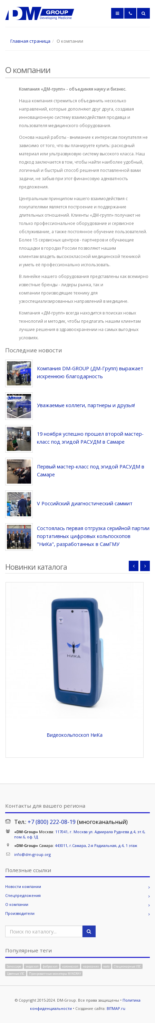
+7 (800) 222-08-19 (52, 822)
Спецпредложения (23, 895)
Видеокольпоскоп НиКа (75, 735)
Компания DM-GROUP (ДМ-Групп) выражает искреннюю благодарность (90, 372)
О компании (16, 904)
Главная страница (30, 41)
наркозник (91, 966)
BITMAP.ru (116, 1008)
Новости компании (23, 886)
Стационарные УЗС (127, 966)
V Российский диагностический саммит (85, 503)
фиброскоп (50, 966)
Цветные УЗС (16, 973)
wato (106, 966)
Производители (20, 913)
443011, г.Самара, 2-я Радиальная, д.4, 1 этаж (96, 845)
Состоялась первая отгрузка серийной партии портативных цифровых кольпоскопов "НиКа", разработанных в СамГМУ (93, 536)
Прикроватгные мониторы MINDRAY (55, 973)
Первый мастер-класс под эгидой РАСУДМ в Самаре (90, 470)
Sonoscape (14, 966)
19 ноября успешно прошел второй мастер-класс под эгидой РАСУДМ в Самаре (90, 438)
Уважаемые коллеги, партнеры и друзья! (86, 405)
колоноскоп (70, 966)
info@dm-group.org (32, 854)
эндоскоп (32, 966)
